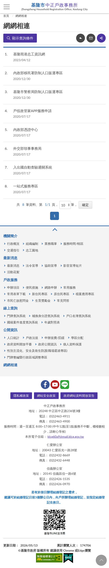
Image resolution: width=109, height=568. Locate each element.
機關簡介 (10, 236)
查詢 (102, 6)
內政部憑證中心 (25, 129)
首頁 (6, 16)
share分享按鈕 (101, 38)
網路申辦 (51, 287)
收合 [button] (54, 229)
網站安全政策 (46, 395)
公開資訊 (10, 330)
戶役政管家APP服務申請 (32, 111)
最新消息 (10, 258)
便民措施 (32, 287)
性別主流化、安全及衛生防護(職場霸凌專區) (37, 350)
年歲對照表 (52, 322)
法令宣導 (32, 265)
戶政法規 (32, 338)
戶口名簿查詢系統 (78, 316)
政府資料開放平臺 (19, 344)
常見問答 (63, 300)
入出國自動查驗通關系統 (32, 167)
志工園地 (32, 250)
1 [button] (55, 216)
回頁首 (101, 560)
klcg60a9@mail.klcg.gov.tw (66, 436)
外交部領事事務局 (27, 148)
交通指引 (13, 250)
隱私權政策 (21, 395)
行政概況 (13, 243)
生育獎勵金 (43, 300)
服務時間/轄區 (73, 243)
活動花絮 (13, 272)
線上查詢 (10, 308)
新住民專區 (39, 294)
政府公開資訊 (47, 344)
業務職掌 (51, 243)
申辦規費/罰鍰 (54, 338)
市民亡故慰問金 (18, 300)
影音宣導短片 (72, 265)
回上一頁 (80, 38)
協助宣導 (51, 265)
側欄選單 (7, 7)
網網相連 (21, 16)
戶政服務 (10, 280)
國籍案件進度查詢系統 (22, 322)
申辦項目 (13, 287)
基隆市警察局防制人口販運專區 (38, 91)
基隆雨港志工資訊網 (29, 54)
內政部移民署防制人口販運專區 (38, 73)
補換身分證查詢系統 (46, 316)
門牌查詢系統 (16, 316)
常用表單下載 (16, 294)
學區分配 (77, 338)
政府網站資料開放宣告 (79, 395)
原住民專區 (61, 294)
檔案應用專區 (85, 294)
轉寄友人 (90, 38)
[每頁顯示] (65, 205)
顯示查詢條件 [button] (22, 38)
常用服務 (69, 287)
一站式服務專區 (25, 186)
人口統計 (13, 338)
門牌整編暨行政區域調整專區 (27, 357)
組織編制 (32, 243)
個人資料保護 (72, 344)
